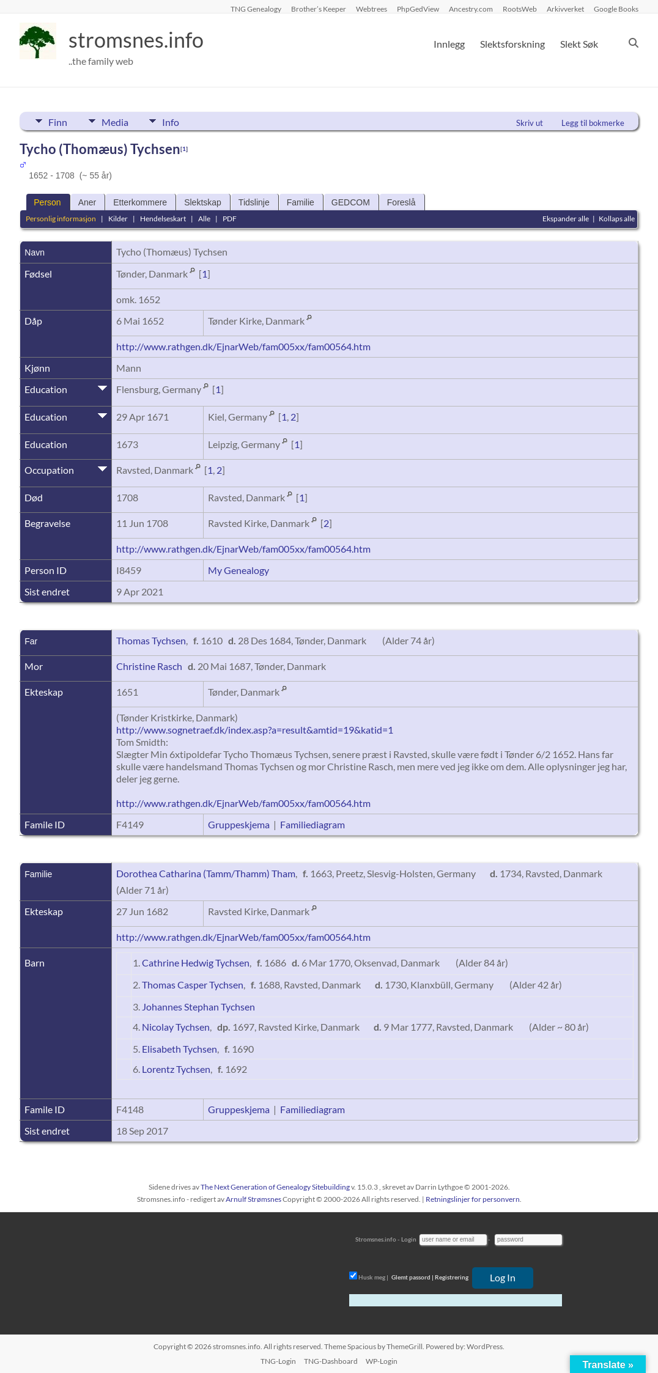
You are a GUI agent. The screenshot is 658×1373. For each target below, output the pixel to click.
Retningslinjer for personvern (473, 1199)
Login (408, 1239)
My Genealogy (238, 570)
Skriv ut (529, 123)
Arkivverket (565, 8)
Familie (300, 202)
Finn (57, 121)
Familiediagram (312, 824)
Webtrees (371, 8)
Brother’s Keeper (318, 8)
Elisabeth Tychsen (179, 1049)
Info (176, 121)
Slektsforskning (512, 44)
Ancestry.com (471, 8)
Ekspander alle (565, 218)
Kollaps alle (617, 218)
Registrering (452, 1277)
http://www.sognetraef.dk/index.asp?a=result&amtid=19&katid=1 (254, 729)
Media (117, 121)
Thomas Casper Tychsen (192, 984)
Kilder (118, 218)
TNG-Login (278, 1361)
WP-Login (381, 1361)
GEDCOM (350, 202)
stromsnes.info (140, 39)
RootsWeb (520, 8)
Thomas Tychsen (151, 640)
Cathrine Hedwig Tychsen (196, 962)
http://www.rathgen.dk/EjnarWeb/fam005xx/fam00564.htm (243, 346)
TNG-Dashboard (331, 1361)
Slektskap (202, 202)
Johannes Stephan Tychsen (198, 1006)
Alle (204, 218)
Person (47, 202)
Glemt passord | (412, 1277)
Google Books (616, 8)
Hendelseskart (163, 218)
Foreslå (401, 202)
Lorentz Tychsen (176, 1069)
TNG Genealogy (256, 8)
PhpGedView (418, 8)
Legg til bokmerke (592, 123)
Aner (87, 202)
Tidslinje (254, 202)
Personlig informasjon (61, 218)
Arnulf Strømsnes (253, 1199)
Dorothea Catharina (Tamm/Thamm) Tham (205, 873)
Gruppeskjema (239, 824)
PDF (230, 218)
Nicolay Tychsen (176, 1027)
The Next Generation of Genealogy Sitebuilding (275, 1186)
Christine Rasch (149, 666)
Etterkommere (140, 202)
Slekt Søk (579, 44)
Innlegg (449, 44)
